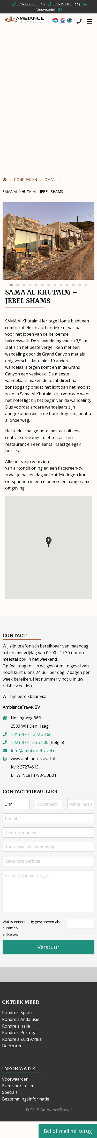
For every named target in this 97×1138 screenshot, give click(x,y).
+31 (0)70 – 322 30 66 (31, 734)
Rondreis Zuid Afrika (22, 1039)
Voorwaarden (15, 1079)
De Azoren (12, 1046)
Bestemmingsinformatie (25, 1099)
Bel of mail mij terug (68, 1130)
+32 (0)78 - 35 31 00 (29, 742)
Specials (10, 1092)
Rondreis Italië (16, 1026)
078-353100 (60, 4)
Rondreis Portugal (20, 1032)
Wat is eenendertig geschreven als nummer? (31, 928)
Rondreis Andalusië (20, 1019)
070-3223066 (25, 4)
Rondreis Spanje (18, 1012)
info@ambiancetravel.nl (33, 750)
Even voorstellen (18, 1086)
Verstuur (48, 947)
